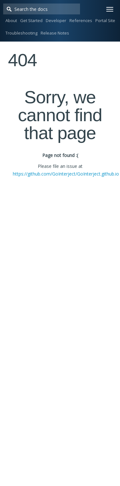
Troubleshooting (21, 33)
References (80, 20)
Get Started (31, 20)
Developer (56, 20)
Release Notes (55, 33)
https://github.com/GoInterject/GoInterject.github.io (66, 174)
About (11, 20)
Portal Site (105, 20)
